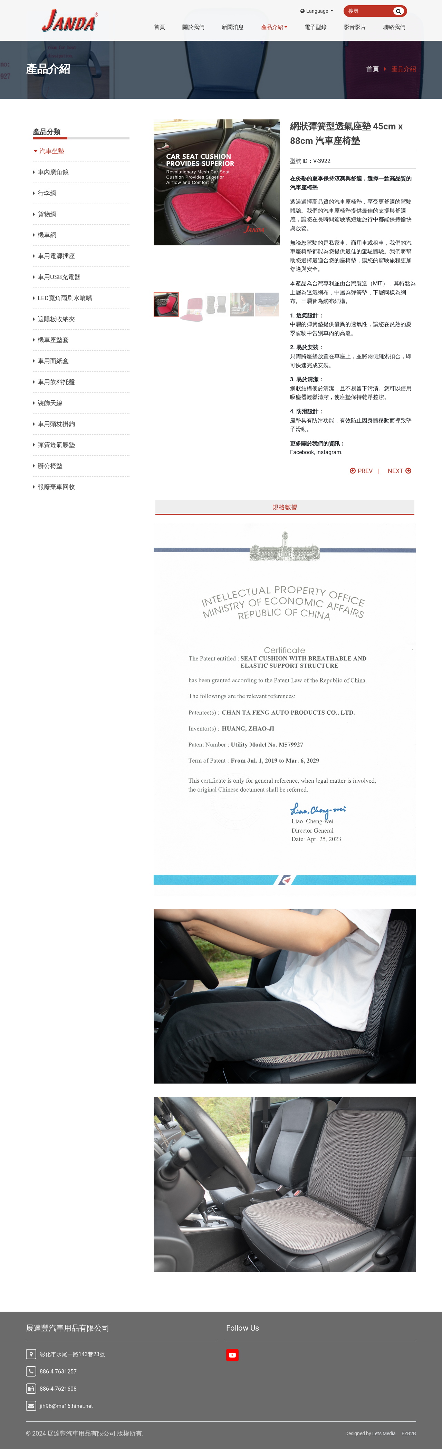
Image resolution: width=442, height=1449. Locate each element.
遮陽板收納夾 (54, 319)
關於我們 (193, 27)
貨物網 (44, 214)
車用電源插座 (54, 256)
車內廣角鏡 (51, 172)
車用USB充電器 (56, 277)
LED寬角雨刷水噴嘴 (62, 298)
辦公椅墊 (48, 465)
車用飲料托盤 (54, 381)
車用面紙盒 (51, 360)
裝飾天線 (48, 403)
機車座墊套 (51, 339)
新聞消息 (233, 27)
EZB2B (409, 1433)
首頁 (159, 27)
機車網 (44, 234)
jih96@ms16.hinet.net (66, 1406)
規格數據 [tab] (284, 507)
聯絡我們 (394, 27)
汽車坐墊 (49, 151)
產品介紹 (274, 27)
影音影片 (355, 27)
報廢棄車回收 (54, 486)
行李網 (44, 193)
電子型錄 (316, 27)
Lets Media (384, 1433)
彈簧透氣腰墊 (54, 444)
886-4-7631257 (58, 1371)
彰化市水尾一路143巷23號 (72, 1354)
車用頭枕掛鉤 (54, 424)
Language (314, 11)
